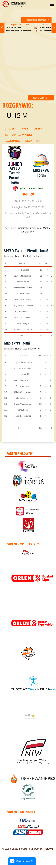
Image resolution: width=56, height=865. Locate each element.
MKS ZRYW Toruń (41, 173)
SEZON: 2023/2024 (41, 97)
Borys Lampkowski (22, 380)
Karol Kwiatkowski (23, 299)
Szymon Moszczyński (23, 275)
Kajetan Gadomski (23, 311)
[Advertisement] (28, 63)
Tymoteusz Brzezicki (23, 287)
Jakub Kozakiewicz (22, 415)
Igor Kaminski (22, 374)
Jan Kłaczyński (22, 386)
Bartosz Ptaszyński (22, 368)
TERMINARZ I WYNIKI (18, 135)
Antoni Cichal (23, 293)
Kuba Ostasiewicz (22, 398)
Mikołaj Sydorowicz (22, 392)
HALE (25, 129)
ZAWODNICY (12, 141)
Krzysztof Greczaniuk (22, 362)
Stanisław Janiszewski (23, 317)
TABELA (37, 129)
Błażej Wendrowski (22, 404)
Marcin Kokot (23, 281)
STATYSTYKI (32, 141)
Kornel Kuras (22, 409)
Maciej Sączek (23, 269)
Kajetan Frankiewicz (23, 329)
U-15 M (17, 115)
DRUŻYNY (11, 129)
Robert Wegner (23, 323)
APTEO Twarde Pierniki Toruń (14, 175)
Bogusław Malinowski (23, 305)
